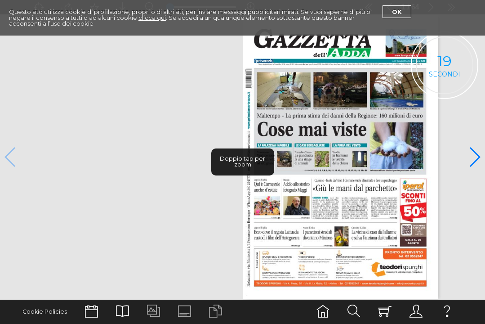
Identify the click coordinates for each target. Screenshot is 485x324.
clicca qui (152, 17)
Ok (397, 11)
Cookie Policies (44, 311)
